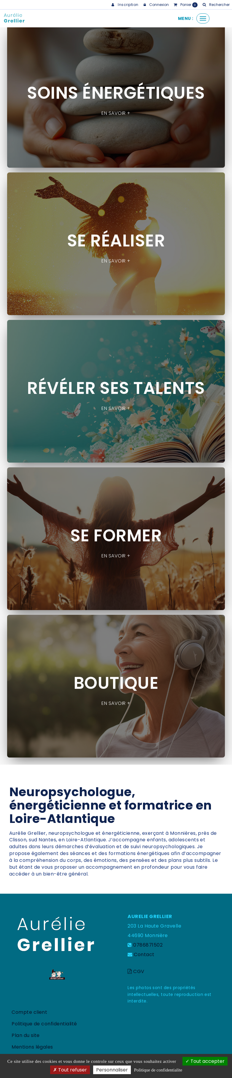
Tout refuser (70, 1069)
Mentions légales (32, 1047)
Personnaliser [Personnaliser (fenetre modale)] (112, 1069)
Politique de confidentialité (44, 1023)
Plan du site (26, 1035)
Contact (144, 954)
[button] (216, 5)
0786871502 (148, 945)
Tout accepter (205, 1061)
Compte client (29, 1012)
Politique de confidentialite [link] (158, 1070)
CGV (136, 971)
